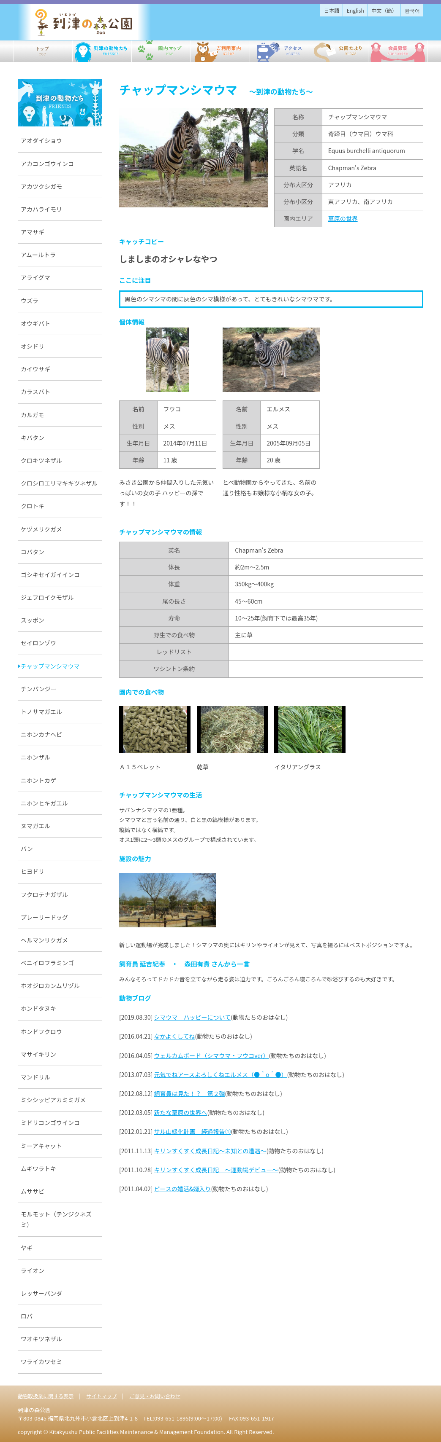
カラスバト (35, 391)
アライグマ (35, 277)
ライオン (32, 1270)
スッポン (32, 620)
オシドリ (32, 346)
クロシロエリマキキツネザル (59, 483)
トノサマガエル (41, 711)
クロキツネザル (41, 460)
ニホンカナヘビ (41, 734)
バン (27, 848)
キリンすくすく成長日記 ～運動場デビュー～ (216, 1169)
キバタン (32, 437)
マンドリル (35, 1077)
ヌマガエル (35, 826)
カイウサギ (35, 369)
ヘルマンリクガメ (44, 940)
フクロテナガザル (44, 894)
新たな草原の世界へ (180, 1112)
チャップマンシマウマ (50, 666)
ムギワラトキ (38, 1168)
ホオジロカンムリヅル (50, 985)
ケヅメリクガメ (41, 529)
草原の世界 (343, 218)
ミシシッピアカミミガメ (53, 1100)
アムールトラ (38, 254)
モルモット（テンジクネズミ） (56, 1219)
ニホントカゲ (38, 780)
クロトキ (32, 506)
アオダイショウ (41, 140)
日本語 (331, 10)
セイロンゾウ (38, 643)
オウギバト (35, 323)
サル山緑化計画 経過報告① (192, 1131)
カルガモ (32, 415)
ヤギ (27, 1247)
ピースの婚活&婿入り (182, 1188)
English (355, 10)
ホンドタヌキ (38, 1008)
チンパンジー (39, 689)
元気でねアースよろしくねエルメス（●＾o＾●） (220, 1074)
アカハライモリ (41, 209)
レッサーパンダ (42, 1293)
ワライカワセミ (41, 1361)
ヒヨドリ (32, 871)
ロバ (27, 1316)
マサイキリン (38, 1054)
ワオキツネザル (41, 1339)
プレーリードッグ (44, 917)
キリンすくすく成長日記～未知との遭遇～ (210, 1151)
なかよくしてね (174, 1036)
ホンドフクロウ (41, 1031)
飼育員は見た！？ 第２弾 (189, 1093)
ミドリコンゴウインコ (50, 1122)
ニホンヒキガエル (44, 803)
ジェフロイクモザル (47, 597)
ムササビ (32, 1191)
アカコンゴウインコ (47, 163)
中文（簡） (384, 10)
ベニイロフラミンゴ (47, 963)
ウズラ (29, 300)
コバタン (32, 552)
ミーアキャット (41, 1145)
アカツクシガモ (41, 186)
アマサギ (32, 232)
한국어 (412, 10)
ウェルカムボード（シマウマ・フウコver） (211, 1055)
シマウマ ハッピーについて (192, 1017)
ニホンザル (35, 757)
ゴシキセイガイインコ (50, 574)
